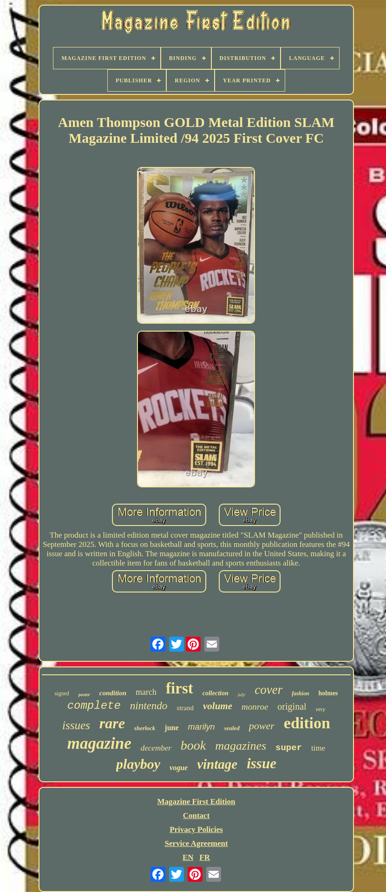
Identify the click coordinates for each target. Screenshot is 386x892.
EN (188, 857)
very (321, 709)
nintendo (149, 706)
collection (216, 693)
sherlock (145, 728)
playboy (138, 764)
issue (261, 763)
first (179, 688)
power (262, 726)
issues (76, 725)
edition (307, 723)
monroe (255, 707)
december (156, 748)
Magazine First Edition (196, 801)
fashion (300, 693)
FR (204, 857)
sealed (232, 728)
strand (185, 708)
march (146, 692)
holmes (328, 693)
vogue (179, 768)
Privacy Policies (196, 829)
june (171, 728)
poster (84, 694)
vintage (217, 764)
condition (112, 693)
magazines (240, 745)
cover (268, 690)
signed (61, 693)
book (193, 745)
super (288, 748)
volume (217, 706)
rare (112, 723)
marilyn (201, 727)
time (318, 748)
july (242, 694)
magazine (99, 743)
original (291, 706)
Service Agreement (196, 843)
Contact (196, 815)
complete (94, 705)
